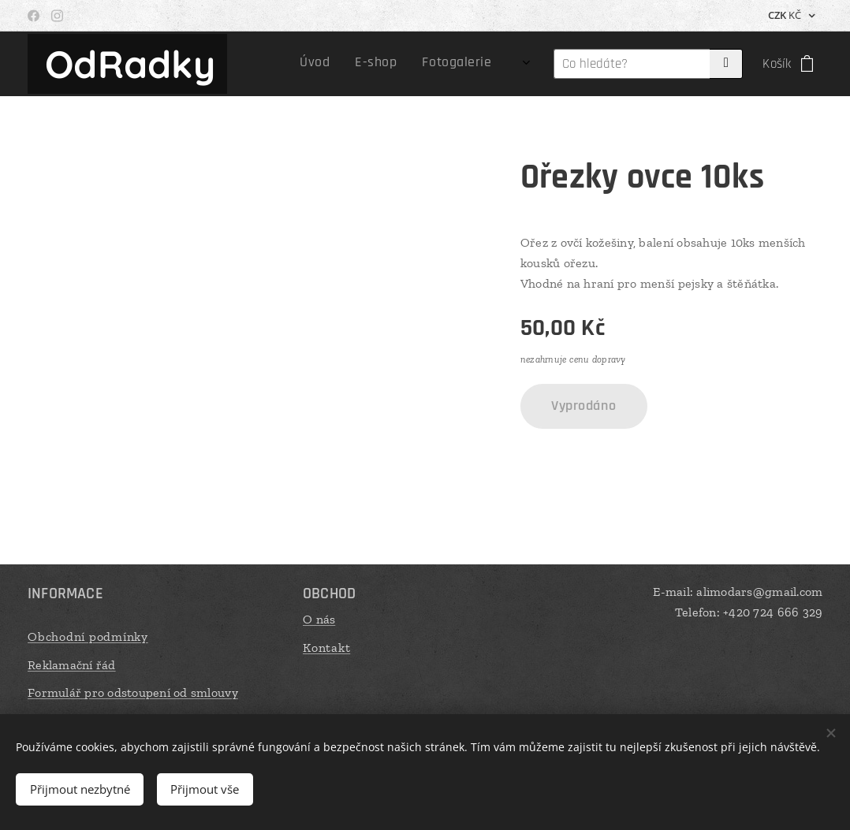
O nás (319, 619)
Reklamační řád (72, 664)
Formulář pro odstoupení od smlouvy (133, 692)
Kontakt (326, 646)
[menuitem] (422, 64)
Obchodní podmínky (88, 636)
